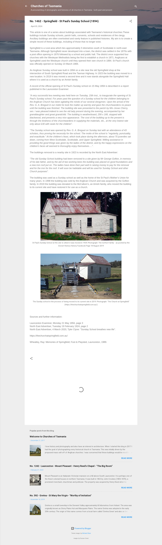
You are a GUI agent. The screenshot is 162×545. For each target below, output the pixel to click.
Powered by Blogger (81, 528)
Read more (126, 458)
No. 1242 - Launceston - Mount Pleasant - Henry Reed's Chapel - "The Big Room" (71, 466)
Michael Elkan (86, 533)
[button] (130, 22)
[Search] (135, 7)
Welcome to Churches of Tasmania (48, 436)
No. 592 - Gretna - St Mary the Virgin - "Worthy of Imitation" (60, 495)
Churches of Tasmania (46, 6)
